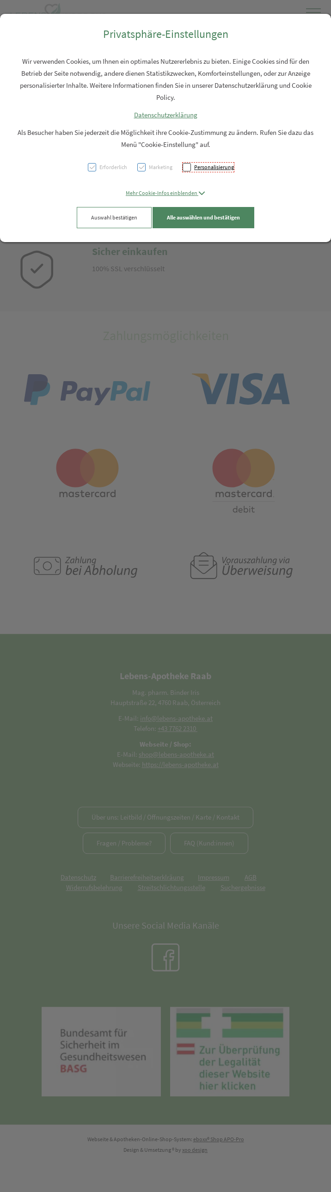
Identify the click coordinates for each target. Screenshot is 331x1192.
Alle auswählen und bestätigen (203, 217)
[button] (165, 192)
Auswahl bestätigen (114, 217)
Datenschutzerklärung (165, 114)
